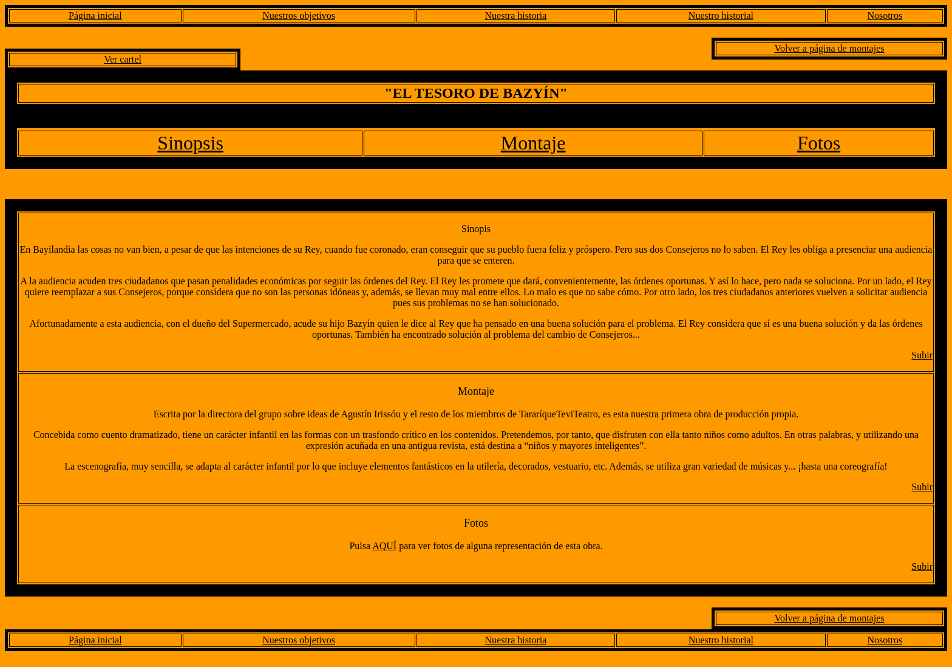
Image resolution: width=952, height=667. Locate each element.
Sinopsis (190, 143)
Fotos (818, 143)
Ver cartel (122, 59)
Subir (922, 355)
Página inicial (95, 15)
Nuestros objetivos (298, 15)
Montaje (533, 143)
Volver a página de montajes (830, 48)
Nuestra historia (516, 15)
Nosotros (884, 15)
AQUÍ (384, 546)
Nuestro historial (720, 15)
